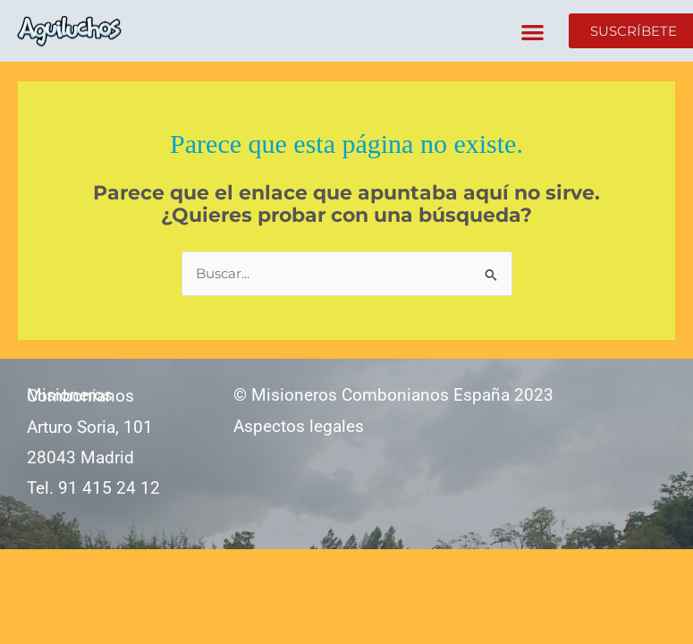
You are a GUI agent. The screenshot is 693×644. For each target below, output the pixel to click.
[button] (532, 31)
